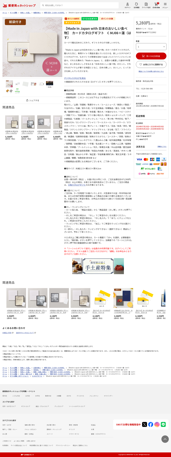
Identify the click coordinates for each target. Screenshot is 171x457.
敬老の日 (48, 396)
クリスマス (80, 396)
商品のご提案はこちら (80, 445)
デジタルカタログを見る (75, 78)
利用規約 (5, 445)
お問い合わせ (31, 441)
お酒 (92, 429)
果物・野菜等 (73, 425)
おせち (69, 396)
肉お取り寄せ (51, 425)
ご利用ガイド (6, 441)
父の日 (27, 396)
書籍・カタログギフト (98, 434)
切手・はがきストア (9, 406)
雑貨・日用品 (29, 434)
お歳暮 (59, 396)
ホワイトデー (108, 396)
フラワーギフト (74, 434)
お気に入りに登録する (153, 64)
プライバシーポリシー (63, 445)
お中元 (37, 396)
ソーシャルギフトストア (77, 406)
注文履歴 (136, 7)
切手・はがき (6, 425)
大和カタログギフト (77, 184)
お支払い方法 (6, 333)
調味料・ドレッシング (54, 429)
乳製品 (93, 425)
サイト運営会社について (19, 445)
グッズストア (58, 406)
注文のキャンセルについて (25, 333)
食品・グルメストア (42, 406)
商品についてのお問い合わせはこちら (151, 71)
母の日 (4, 396)
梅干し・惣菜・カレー (9, 429)
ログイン (127, 7)
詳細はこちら (162, 146)
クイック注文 (146, 7)
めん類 (4, 434)
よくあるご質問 (19, 441)
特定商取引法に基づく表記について (41, 445)
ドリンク (72, 429)
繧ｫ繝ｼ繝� (156, 7)
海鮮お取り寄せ (30, 425)
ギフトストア (25, 406)
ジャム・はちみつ (30, 429)
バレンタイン (94, 396)
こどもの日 (16, 396)
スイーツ (50, 434)
